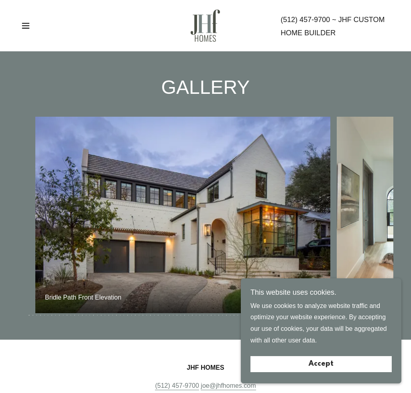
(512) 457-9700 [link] (305, 20)
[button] (26, 26)
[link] (205, 25)
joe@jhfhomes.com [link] (228, 385)
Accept (321, 364)
